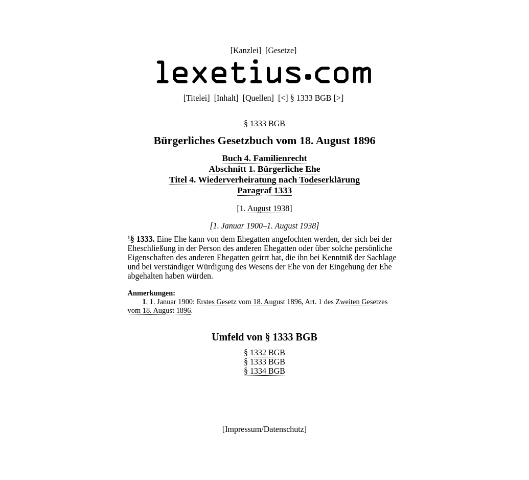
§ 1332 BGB (264, 352)
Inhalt (226, 98)
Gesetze (281, 50)
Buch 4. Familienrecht (264, 158)
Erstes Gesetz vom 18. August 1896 (249, 302)
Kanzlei (246, 50)
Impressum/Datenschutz (264, 429)
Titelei (196, 98)
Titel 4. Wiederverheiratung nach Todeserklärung (264, 179)
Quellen (258, 98)
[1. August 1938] (264, 208)
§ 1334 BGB (264, 371)
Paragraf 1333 (264, 190)
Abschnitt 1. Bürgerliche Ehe (264, 169)
